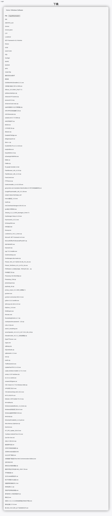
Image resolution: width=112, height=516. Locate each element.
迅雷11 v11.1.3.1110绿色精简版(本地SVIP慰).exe (18, 501)
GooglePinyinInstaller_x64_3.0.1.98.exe (16, 191)
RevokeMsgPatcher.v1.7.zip (12, 318)
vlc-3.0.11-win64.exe (10, 378)
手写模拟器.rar (9, 472)
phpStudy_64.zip (9, 286)
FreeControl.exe (9, 177)
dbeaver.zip (8, 132)
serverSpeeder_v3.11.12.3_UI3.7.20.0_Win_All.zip (19, 332)
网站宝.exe (8, 497)
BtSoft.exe (8, 124)
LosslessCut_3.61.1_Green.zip (13, 233)
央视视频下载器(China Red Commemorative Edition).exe (20, 458)
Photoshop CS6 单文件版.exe (13, 276)
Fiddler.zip (8, 163)
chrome (7, 26)
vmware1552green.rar (11, 381)
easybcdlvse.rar (9, 149)
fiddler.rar (7, 160)
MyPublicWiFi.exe (10, 244)
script (6, 47)
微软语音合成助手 (10, 75)
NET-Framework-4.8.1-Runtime (13, 40)
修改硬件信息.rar (9, 444)
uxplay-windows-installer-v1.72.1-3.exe (15, 371)
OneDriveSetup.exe (10, 255)
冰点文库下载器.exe (10, 455)
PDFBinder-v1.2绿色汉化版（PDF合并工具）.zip (18, 269)
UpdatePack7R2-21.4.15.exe (13, 367)
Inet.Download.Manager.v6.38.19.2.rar (15, 205)
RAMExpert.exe (9, 311)
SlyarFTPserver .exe (10, 339)
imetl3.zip (7, 202)
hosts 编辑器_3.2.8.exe (11, 198)
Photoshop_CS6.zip (10, 279)
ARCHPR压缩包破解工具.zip (13, 110)
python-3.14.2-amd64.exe (12, 300)
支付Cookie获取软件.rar (11, 476)
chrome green (9, 30)
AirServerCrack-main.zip (11, 103)
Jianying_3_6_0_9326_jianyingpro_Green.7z (17, 212)
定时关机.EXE (9, 462)
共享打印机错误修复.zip (11, 448)
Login (2, 1)
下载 (56, 4)
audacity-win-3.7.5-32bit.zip (12, 117)
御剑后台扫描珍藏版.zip (11, 465)
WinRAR (7, 65)
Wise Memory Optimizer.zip (12, 423)
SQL (6, 54)
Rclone (7, 44)
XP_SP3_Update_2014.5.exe (13, 430)
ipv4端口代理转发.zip (11, 209)
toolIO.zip (7, 360)
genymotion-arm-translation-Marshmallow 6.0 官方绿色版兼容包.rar (23, 188)
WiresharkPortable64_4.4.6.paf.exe (14, 420)
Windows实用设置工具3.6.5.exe (13, 409)
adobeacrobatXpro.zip (11, 93)
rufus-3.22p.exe (9, 325)
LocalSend (8, 37)
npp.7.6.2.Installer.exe (11, 251)
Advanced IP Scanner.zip (12, 96)
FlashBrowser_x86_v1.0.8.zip (13, 174)
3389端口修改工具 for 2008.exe (13, 86)
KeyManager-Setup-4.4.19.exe (13, 216)
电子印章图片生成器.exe (11, 479)
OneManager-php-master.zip (13, 258)
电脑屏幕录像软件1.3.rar (11, 483)
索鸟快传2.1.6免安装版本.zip (13, 494)
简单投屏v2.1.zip (9, 487)
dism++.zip (8, 142)
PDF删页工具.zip (9, 272)
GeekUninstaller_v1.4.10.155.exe (14, 184)
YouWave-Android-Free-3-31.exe (14, 434)
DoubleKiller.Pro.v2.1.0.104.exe (13, 146)
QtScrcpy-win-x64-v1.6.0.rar (12, 304)
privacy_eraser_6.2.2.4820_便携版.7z (15, 290)
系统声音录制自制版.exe (11, 490)
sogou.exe (8, 342)
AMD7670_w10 (9, 23)
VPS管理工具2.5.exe (10, 388)
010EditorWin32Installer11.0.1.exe (14, 82)
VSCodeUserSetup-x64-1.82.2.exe (14, 392)
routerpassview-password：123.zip (14, 321)
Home (8, 10)
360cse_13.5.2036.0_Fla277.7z (13, 89)
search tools (8, 51)
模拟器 (7, 79)
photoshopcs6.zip (10, 283)
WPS (6, 68)
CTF (6, 33)
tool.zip (7, 356)
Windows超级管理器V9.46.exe (13, 413)
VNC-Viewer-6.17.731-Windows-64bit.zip (16, 385)
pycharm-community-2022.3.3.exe (14, 297)
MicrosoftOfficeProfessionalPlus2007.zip (16, 240)
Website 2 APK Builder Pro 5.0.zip (14, 399)
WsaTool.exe (8, 427)
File (6, 16)
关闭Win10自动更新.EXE (12, 451)
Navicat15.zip (8, 248)
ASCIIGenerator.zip (10, 114)
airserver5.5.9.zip (9, 100)
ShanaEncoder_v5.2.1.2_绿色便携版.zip (16, 335)
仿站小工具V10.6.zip (10, 441)
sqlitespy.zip (8, 346)
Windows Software (17, 10)
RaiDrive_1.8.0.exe (10, 307)
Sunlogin (7, 58)
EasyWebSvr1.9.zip (10, 153)
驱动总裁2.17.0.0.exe (11, 504)
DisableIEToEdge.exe (11, 135)
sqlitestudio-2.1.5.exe (11, 353)
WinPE (7, 61)
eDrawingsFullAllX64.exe (12, 156)
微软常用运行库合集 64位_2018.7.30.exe (16, 469)
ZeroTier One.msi (10, 437)
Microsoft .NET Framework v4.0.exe (15, 237)
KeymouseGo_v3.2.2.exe (12, 219)
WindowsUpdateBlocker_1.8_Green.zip (15, 406)
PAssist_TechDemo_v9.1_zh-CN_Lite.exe (16, 265)
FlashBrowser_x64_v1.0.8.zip (13, 170)
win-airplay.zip (9, 402)
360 (6, 19)
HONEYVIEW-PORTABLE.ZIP (13, 195)
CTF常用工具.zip (9, 128)
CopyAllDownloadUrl (14, 16)
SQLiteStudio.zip (9, 349)
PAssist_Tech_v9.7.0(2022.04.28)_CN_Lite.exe (18, 262)
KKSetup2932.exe (10, 223)
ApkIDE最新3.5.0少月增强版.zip (13, 107)
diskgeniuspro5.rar (10, 139)
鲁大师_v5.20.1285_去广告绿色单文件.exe (16, 508)
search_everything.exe (11, 328)
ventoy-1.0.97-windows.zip (12, 374)
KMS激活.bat (8, 226)
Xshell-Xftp (8, 72)
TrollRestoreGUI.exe (10, 364)
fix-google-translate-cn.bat (12, 167)
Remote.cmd (8, 314)
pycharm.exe (8, 293)
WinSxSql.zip (8, 416)
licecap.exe (8, 230)
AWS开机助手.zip (10, 121)
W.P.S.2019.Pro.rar (10, 395)
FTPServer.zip (9, 181)
